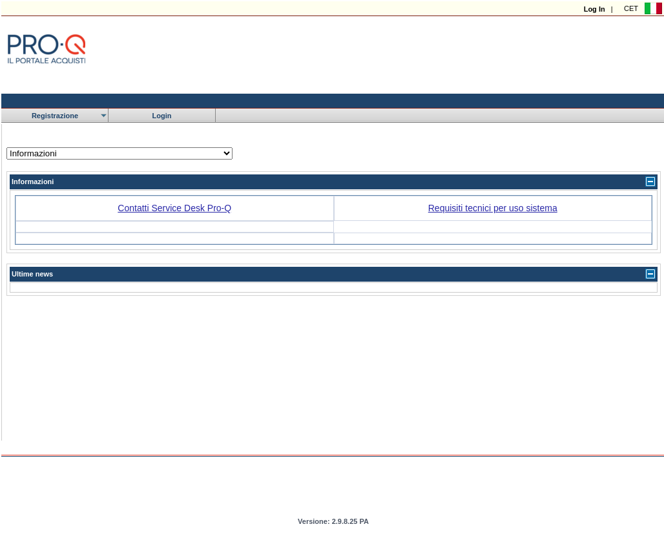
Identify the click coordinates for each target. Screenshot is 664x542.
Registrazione (55, 116)
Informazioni (33, 181)
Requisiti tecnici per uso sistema (492, 208)
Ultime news (32, 274)
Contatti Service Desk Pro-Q (174, 208)
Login (162, 116)
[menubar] (108, 116)
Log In (594, 9)
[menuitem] (55, 116)
